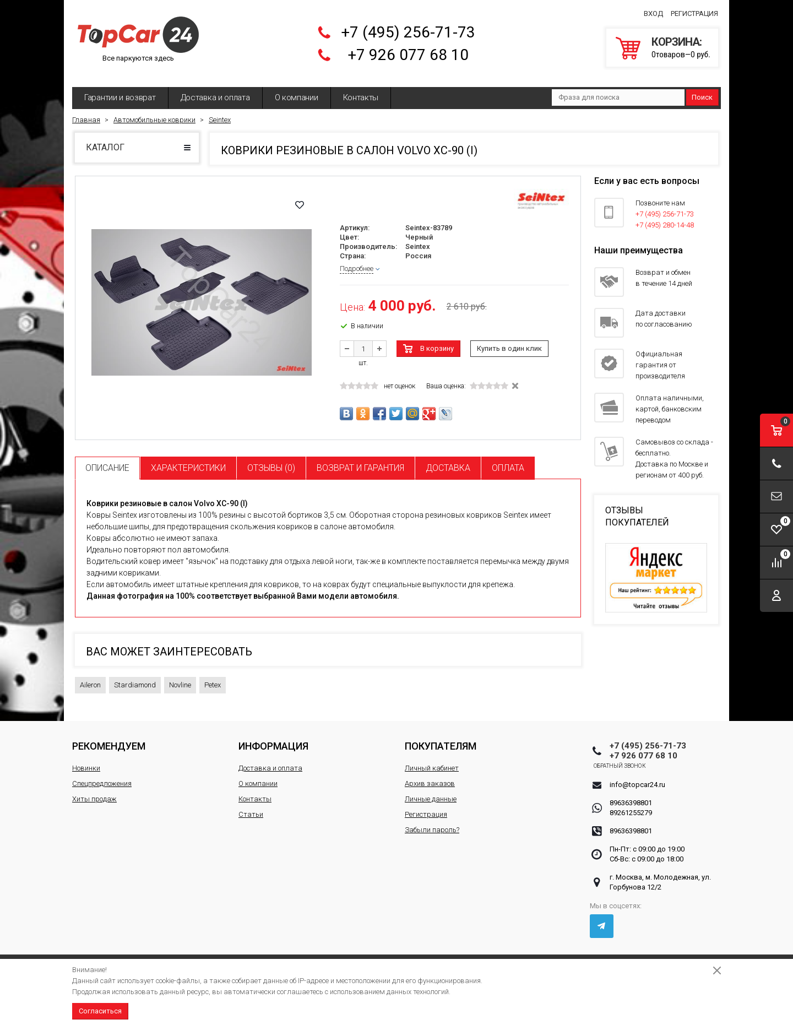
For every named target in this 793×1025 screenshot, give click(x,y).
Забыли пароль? (432, 823)
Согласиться (100, 1011)
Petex (212, 678)
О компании (296, 91)
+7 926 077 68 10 (408, 51)
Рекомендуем (108, 739)
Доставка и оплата (215, 91)
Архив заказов (430, 777)
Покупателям (440, 739)
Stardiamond (135, 678)
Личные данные (431, 792)
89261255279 (631, 806)
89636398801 (631, 796)
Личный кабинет (432, 761)
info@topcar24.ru (637, 778)
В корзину (437, 342)
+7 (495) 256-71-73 (408, 29)
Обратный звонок (636, 759)
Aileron (90, 678)
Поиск (702, 90)
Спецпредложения (102, 777)
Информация (273, 739)
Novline (180, 678)
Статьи (250, 808)
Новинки (86, 761)
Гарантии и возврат (120, 91)
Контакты (361, 91)
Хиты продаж (94, 792)
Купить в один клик (509, 342)
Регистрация (694, 10)
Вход (653, 10)
